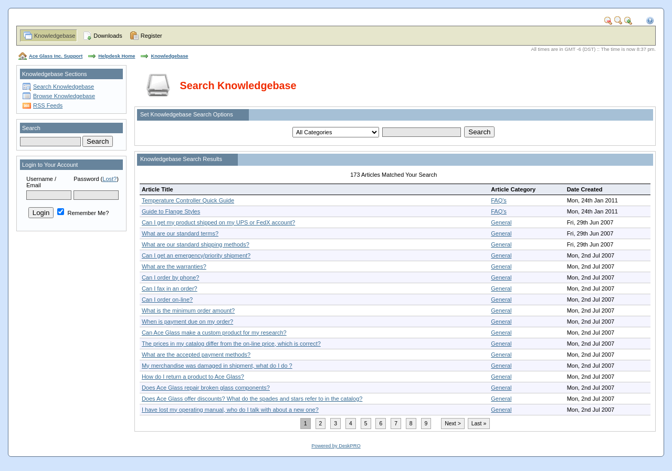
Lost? (109, 179)
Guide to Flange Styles (171, 211)
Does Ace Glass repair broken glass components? (206, 387)
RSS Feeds (47, 105)
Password (86, 179)
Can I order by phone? (170, 277)
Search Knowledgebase (63, 86)
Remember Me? (83, 213)
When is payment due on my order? (187, 321)
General (501, 222)
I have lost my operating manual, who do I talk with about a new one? (230, 409)
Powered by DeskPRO (335, 445)
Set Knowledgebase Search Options (186, 114)
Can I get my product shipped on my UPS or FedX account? (218, 222)
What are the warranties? (174, 266)
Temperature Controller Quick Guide (188, 200)
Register (151, 36)
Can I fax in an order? (169, 288)
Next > (452, 423)
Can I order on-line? (167, 299)
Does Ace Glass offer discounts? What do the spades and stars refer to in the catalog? (252, 398)
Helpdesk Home (116, 56)
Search (31, 128)
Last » (478, 423)
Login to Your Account (50, 165)
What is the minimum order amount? (188, 310)
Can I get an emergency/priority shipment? (196, 255)
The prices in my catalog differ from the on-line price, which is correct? (231, 343)
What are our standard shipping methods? (195, 244)
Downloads (107, 36)
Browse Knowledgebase (64, 96)
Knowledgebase (54, 36)
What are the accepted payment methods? (196, 354)
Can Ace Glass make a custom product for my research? (214, 332)
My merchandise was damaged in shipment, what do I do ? (217, 365)
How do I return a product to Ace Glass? (193, 376)
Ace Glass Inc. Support (55, 56)
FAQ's (499, 200)
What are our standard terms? (180, 233)
